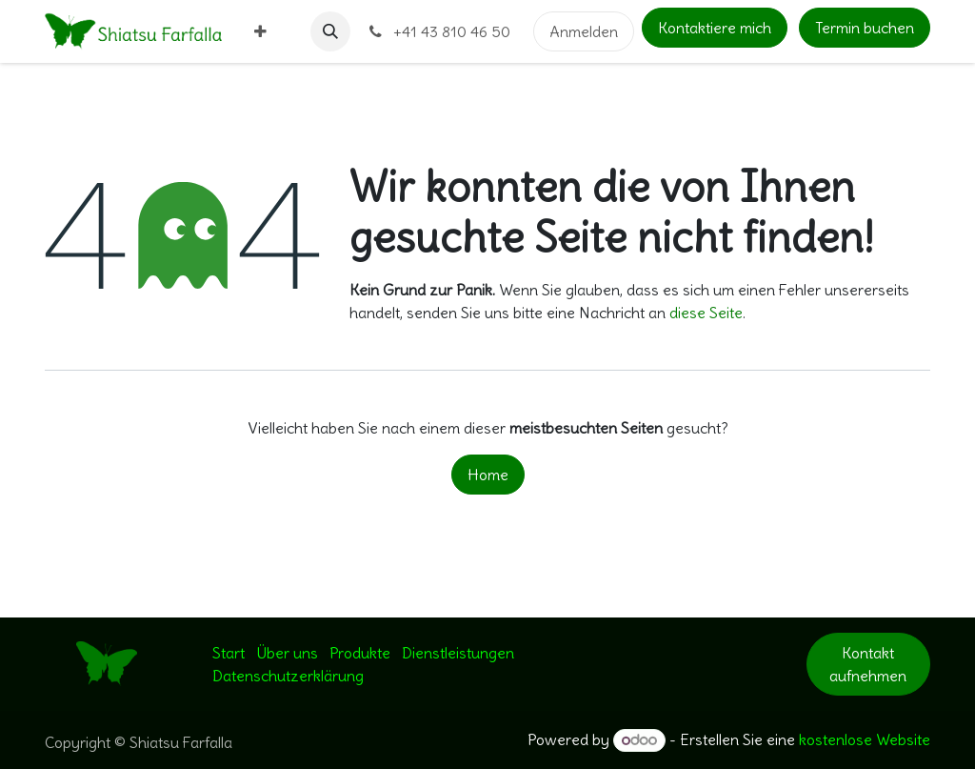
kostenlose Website (864, 739)
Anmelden (583, 31)
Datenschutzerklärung (288, 675)
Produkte (359, 652)
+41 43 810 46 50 (438, 31)
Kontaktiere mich (714, 27)
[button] (330, 31)
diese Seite (706, 312)
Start (228, 652)
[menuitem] (260, 31)
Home (488, 474)
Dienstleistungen (458, 652)
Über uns (287, 652)
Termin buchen (864, 27)
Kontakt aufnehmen (867, 664)
